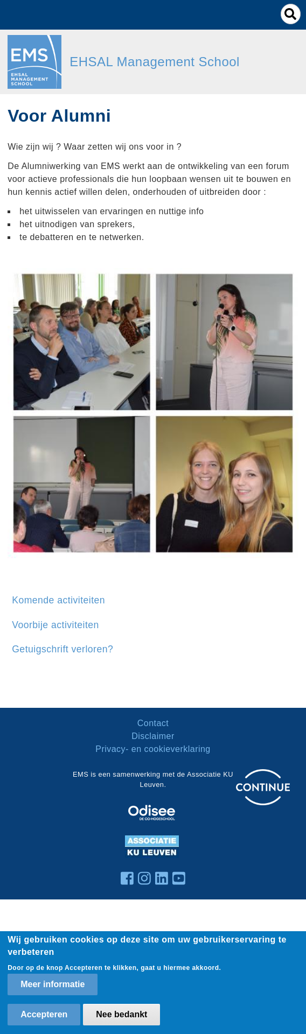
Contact (153, 723)
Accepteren (43, 1014)
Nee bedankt (121, 1014)
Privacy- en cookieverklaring (153, 749)
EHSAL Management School (154, 61)
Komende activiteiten (58, 600)
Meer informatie (52, 984)
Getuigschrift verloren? (62, 649)
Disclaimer (152, 736)
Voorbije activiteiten (55, 625)
